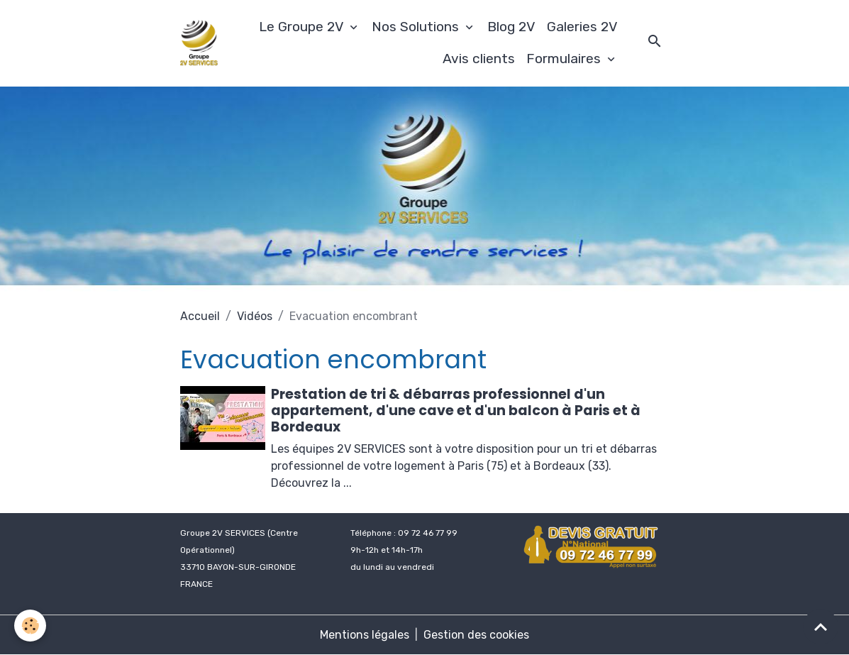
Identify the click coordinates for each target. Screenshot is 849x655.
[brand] (199, 43)
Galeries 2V (582, 26)
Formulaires (565, 58)
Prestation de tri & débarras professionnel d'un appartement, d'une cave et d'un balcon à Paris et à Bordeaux (455, 410)
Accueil (200, 316)
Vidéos (254, 316)
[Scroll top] (820, 626)
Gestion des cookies (476, 635)
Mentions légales (364, 635)
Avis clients (479, 58)
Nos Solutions (417, 26)
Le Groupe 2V (303, 26)
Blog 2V (511, 26)
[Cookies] (30, 626)
